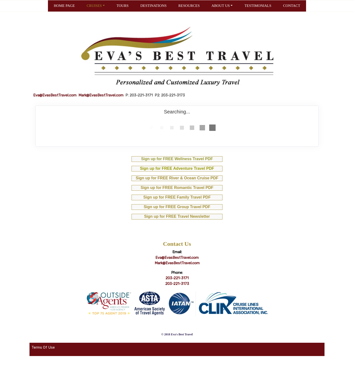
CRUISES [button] (94, 6)
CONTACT (291, 6)
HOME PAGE (64, 6)
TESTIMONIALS (257, 6)
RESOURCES (189, 6)
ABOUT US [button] (220, 6)
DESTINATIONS (153, 6)
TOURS (123, 6)
